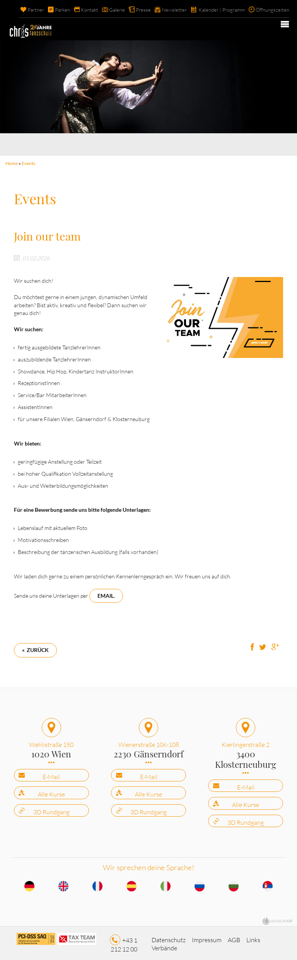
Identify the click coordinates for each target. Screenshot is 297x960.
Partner (35, 10)
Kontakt (89, 10)
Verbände (164, 945)
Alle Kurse (51, 791)
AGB (234, 937)
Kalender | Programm (222, 10)
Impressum (207, 937)
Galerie (117, 10)
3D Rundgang (51, 809)
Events (28, 163)
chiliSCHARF (281, 917)
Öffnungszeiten (272, 10)
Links (253, 937)
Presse (143, 10)
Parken (62, 10)
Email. (106, 593)
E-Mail (51, 774)
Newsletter (174, 10)
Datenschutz (169, 937)
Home (11, 163)
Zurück (38, 647)
